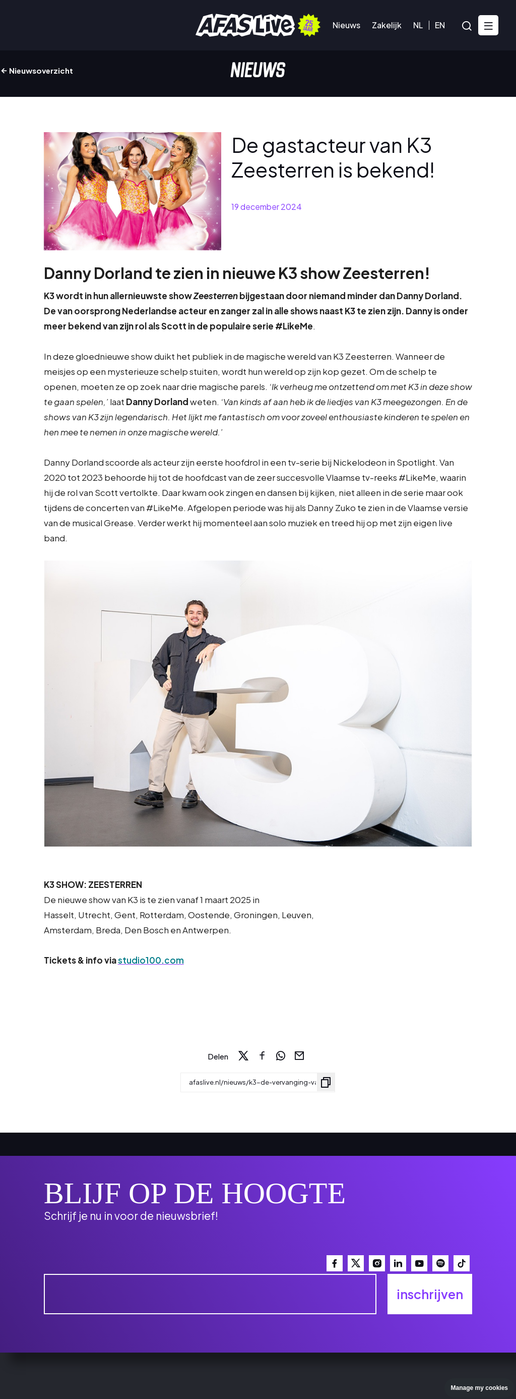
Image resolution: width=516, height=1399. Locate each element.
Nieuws (346, 25)
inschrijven (430, 1294)
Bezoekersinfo (95, 25)
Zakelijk (387, 25)
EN (440, 25)
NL (418, 25)
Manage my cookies (479, 1387)
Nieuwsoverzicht (36, 70)
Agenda (32, 25)
